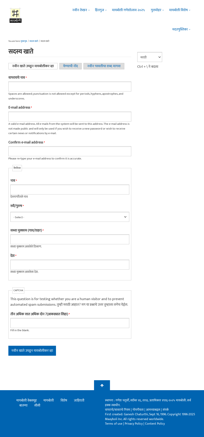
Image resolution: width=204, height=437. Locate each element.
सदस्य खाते (33, 41)
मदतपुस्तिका (180, 29)
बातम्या (23, 405)
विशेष (64, 400)
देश (13, 256)
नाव (13, 181)
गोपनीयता (138, 409)
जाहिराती (79, 400)
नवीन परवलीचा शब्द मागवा (104, 66)
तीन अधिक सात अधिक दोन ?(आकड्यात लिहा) (40, 314)
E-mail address (20, 107)
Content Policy (155, 423)
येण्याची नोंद (70, 66)
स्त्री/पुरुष (17, 206)
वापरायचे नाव (17, 78)
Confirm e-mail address (26, 142)
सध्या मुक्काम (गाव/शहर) (26, 230)
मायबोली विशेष (178, 10)
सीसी (37, 405)
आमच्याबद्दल (153, 409)
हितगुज (99, 10)
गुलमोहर (156, 10)
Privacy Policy (134, 423)
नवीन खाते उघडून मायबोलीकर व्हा (35, 66)
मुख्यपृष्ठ (24, 41)
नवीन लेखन (79, 10)
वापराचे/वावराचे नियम (117, 409)
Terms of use (113, 423)
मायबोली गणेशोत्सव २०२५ (128, 10)
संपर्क (166, 409)
